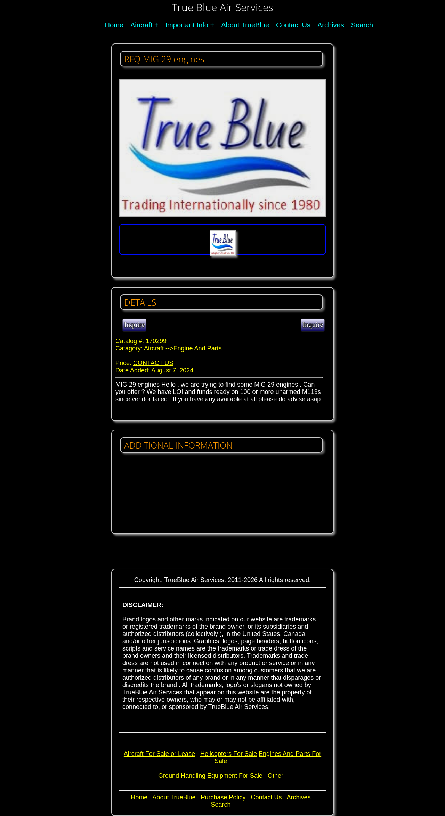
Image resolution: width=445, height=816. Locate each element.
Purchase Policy (223, 797)
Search (362, 25)
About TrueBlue (245, 25)
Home (114, 25)
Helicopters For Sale (228, 753)
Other (275, 775)
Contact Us (293, 25)
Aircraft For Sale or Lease (159, 753)
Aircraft (141, 25)
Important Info (186, 25)
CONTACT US (153, 362)
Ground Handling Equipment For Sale (210, 775)
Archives (330, 25)
